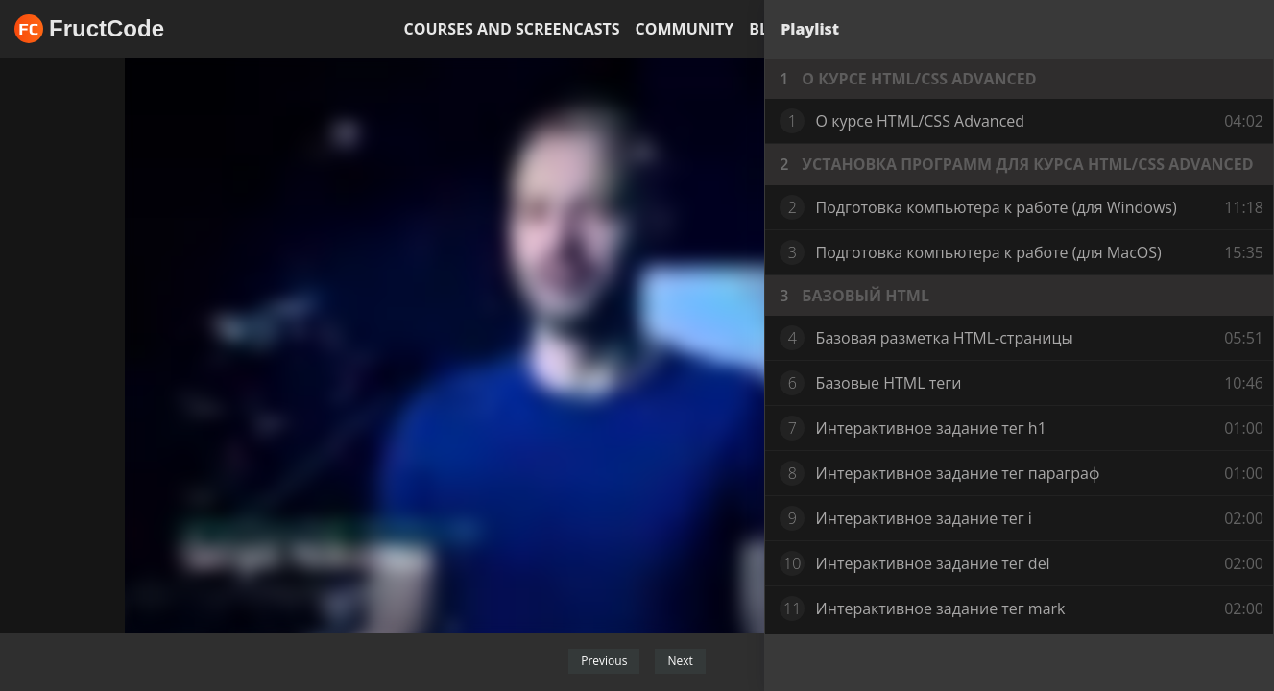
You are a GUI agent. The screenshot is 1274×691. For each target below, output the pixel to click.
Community (685, 28)
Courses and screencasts (512, 28)
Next (679, 661)
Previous (604, 661)
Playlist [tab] (810, 28)
